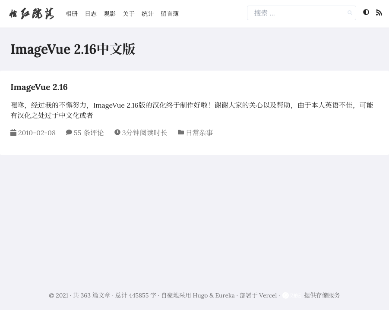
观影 (110, 14)
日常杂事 (199, 132)
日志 (91, 14)
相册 (72, 14)
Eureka (225, 295)
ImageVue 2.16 (39, 86)
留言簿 (170, 14)
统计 (148, 14)
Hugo (200, 295)
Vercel (268, 295)
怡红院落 (31, 13)
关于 (129, 14)
